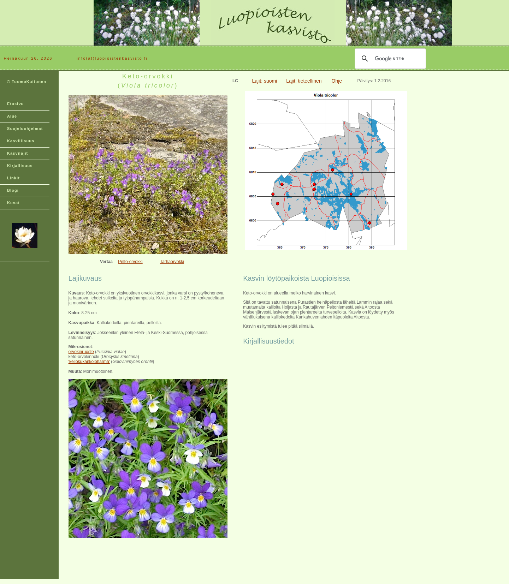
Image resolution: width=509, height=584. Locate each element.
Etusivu (15, 104)
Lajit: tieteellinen (303, 81)
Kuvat (13, 203)
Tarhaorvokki (172, 261)
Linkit (13, 178)
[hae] (389, 58)
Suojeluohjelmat (25, 128)
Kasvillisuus (20, 141)
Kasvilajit (17, 153)
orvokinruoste (81, 351)
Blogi (13, 190)
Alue (12, 116)
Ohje (337, 81)
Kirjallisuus (20, 165)
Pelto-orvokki (130, 261)
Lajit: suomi (264, 81)
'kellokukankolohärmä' (89, 361)
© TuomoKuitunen (26, 81)
